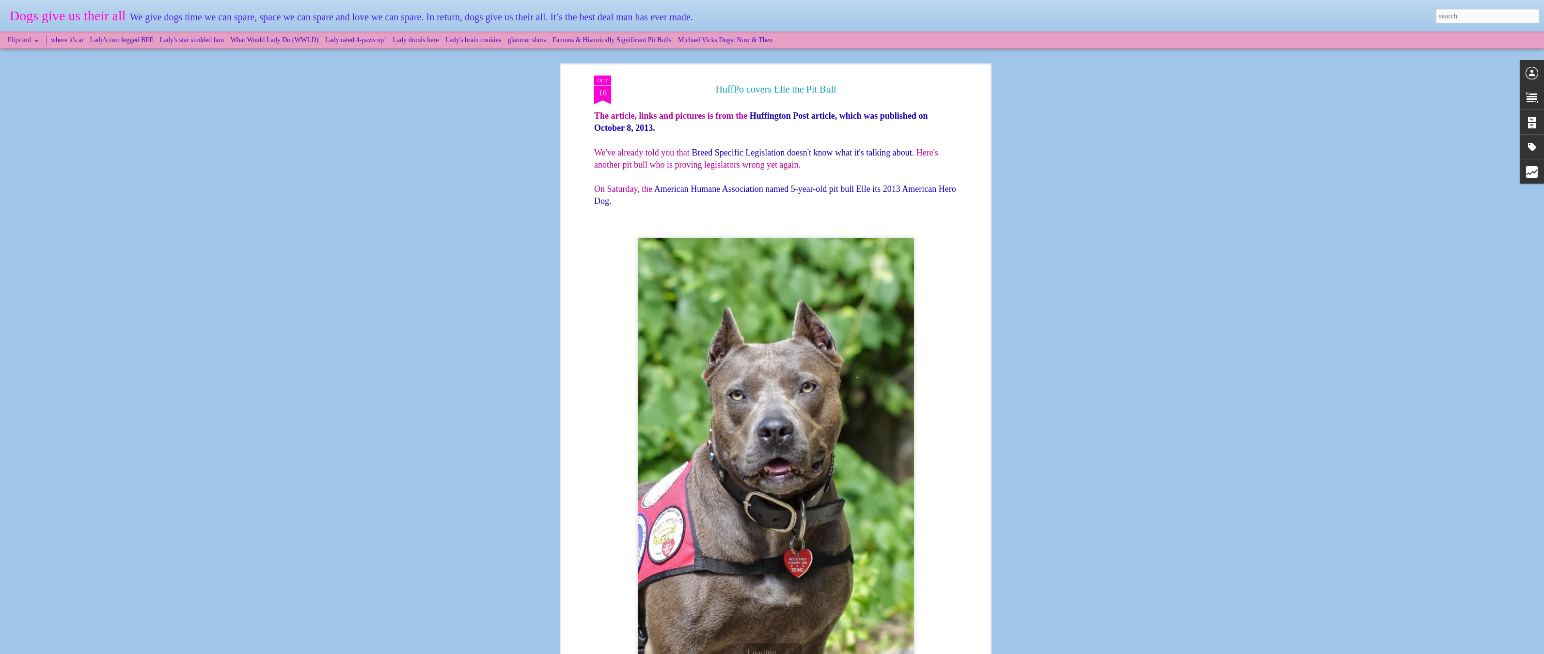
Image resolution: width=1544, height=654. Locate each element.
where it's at (67, 40)
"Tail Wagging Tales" (687, 562)
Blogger (816, 649)
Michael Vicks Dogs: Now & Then (725, 40)
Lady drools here (416, 40)
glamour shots (527, 40)
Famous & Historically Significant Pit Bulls (611, 40)
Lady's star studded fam (192, 40)
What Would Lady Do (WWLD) (274, 40)
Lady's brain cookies (473, 40)
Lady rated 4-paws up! (355, 40)
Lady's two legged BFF (121, 40)
